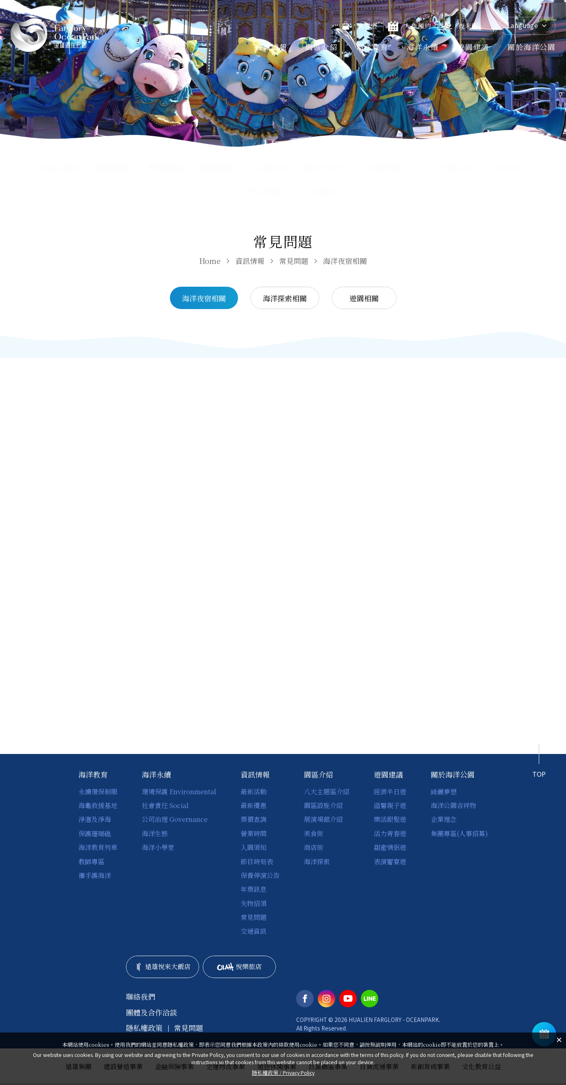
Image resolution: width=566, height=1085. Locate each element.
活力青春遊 (390, 833)
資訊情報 (271, 46)
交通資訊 (322, 191)
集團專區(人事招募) (459, 833)
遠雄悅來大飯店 (162, 966)
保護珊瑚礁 (94, 833)
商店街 (313, 847)
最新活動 (60, 168)
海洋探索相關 (285, 298)
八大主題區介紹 (326, 791)
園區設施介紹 (323, 805)
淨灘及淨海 (94, 819)
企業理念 (444, 819)
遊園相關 (364, 298)
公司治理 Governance (175, 819)
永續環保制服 (97, 791)
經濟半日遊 (390, 791)
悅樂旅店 (239, 966)
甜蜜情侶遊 (390, 847)
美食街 (313, 833)
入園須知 (270, 168)
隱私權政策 (144, 1028)
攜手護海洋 (94, 875)
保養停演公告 (392, 168)
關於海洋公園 (531, 46)
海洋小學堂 (158, 847)
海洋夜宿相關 (345, 260)
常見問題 (293, 260)
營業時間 (217, 168)
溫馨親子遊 (390, 805)
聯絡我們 (140, 996)
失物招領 (506, 168)
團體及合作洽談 (151, 1012)
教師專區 (91, 861)
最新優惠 (112, 168)
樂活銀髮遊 (390, 819)
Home (210, 260)
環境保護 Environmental (179, 791)
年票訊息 (454, 168)
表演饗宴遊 (390, 861)
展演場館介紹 (323, 819)
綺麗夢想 (444, 791)
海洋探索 (317, 861)
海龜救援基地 (97, 805)
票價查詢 (165, 168)
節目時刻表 (326, 168)
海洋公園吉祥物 (453, 805)
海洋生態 (155, 833)
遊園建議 (473, 46)
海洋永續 (423, 46)
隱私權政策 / (283, 1072)
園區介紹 (322, 46)
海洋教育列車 (97, 847)
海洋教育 (372, 46)
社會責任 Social (165, 805)
